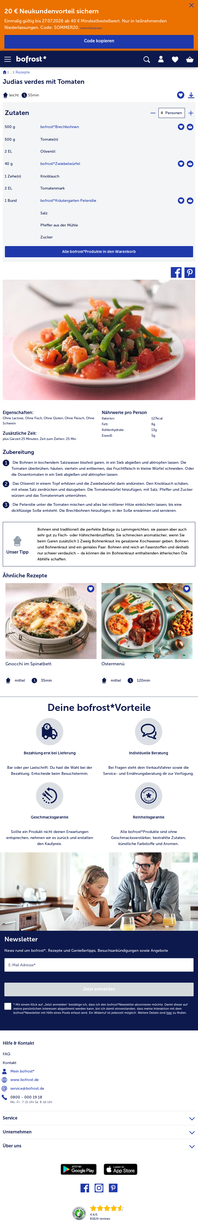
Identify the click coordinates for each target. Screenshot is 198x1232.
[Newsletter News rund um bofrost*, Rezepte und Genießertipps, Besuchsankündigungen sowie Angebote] (99, 980)
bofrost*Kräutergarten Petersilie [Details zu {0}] (68, 200)
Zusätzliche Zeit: (20, 433)
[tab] (161, 59)
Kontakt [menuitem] (9, 1062)
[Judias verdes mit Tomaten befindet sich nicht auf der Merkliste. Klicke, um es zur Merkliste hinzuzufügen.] (180, 95)
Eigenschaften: (18, 412)
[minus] (152, 113)
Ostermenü (113, 663)
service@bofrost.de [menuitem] (23, 1088)
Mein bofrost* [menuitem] (19, 1071)
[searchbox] (146, 59)
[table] (99, 184)
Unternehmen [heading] (99, 1131)
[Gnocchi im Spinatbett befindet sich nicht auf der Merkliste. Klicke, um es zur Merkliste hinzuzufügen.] (91, 589)
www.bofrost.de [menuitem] (21, 1080)
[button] (10, 59)
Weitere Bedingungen (91, 28)
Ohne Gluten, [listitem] (54, 418)
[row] (148, 418)
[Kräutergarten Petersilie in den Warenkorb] (190, 200)
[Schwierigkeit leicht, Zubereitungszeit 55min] (66, 95)
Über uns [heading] (99, 1145)
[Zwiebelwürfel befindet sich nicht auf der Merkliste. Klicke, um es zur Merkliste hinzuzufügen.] (181, 164)
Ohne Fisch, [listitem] (34, 418)
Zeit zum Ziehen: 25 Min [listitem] (58, 439)
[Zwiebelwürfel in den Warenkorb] (190, 164)
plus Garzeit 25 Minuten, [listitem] (21, 439)
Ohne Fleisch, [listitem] (75, 418)
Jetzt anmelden (99, 989)
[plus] (190, 113)
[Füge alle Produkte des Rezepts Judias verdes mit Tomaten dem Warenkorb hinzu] (99, 251)
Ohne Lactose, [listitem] (13, 418)
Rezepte (23, 72)
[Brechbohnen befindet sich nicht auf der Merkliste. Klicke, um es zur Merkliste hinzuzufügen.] (181, 127)
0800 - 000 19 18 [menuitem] (22, 1097)
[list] (99, 785)
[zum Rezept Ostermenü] (147, 621)
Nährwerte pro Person (124, 412)
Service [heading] (99, 1117)
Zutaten (17, 113)
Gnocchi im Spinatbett (28, 663)
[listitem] (99, 468)
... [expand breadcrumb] (11, 72)
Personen (173, 113)
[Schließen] (191, 5)
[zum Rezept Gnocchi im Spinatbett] (51, 621)
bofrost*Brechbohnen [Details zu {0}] (59, 127)
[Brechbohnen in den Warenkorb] (190, 127)
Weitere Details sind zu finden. (162, 1012)
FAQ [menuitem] (6, 1053)
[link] (55, 59)
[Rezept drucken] (191, 95)
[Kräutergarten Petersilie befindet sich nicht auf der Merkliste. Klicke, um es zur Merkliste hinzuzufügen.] (181, 200)
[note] (147, 680)
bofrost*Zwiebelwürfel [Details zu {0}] (60, 163)
